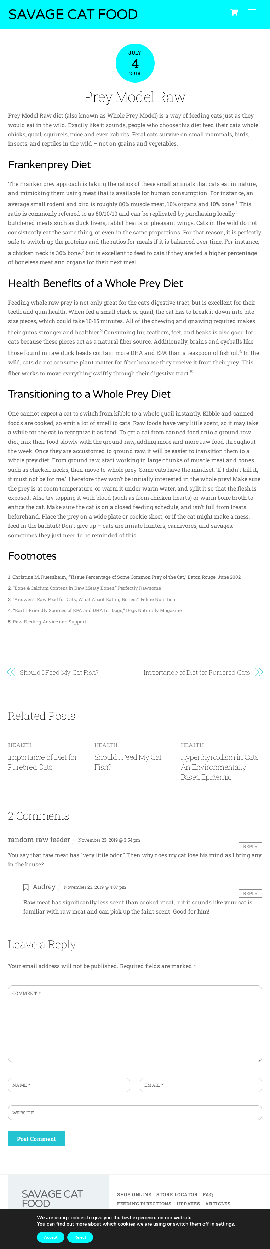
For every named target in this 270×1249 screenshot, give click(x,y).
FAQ (208, 1194)
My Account (192, 1213)
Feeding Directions (144, 1203)
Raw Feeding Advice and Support (49, 621)
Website (23, 1112)
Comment (26, 993)
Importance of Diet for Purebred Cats (197, 672)
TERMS (125, 1238)
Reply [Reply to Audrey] (250, 893)
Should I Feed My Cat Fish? (59, 672)
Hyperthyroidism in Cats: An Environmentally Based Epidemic (220, 767)
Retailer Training (143, 1213)
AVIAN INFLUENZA (138, 1222)
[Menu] (252, 12)
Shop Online (134, 1194)
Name (21, 1085)
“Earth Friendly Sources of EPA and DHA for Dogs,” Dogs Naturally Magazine (97, 610)
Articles (217, 1203)
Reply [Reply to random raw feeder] (250, 846)
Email (154, 1085)
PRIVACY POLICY (155, 1238)
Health (19, 744)
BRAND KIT (190, 1238)
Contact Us (230, 1213)
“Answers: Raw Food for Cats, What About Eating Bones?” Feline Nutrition (94, 599)
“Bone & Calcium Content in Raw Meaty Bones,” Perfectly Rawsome (87, 588)
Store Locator (177, 1194)
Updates (188, 1203)
